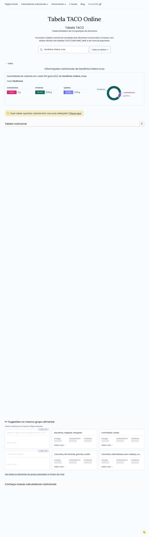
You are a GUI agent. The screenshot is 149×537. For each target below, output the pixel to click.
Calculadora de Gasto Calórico (18, 517)
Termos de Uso (131, 511)
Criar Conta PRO (74, 226)
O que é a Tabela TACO (101, 511)
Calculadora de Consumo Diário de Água (22, 520)
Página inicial (11, 4)
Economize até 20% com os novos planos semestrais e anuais (25, 390)
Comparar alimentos (62, 517)
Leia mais (11, 397)
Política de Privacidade (134, 514)
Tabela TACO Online (74, 19)
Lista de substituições (62, 520)
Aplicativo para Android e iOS (65, 523)
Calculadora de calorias (15, 511)
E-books (73, 4)
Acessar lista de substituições (22, 144)
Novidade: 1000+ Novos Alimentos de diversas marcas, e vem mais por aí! (73, 392)
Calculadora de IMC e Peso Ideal (18, 514)
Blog (83, 4)
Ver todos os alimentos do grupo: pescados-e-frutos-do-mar (34, 305)
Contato (128, 517)
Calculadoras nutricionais (33, 4)
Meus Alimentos (60, 511)
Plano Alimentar (60, 514)
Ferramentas (57, 4)
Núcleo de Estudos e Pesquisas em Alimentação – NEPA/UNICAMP (54, 533)
